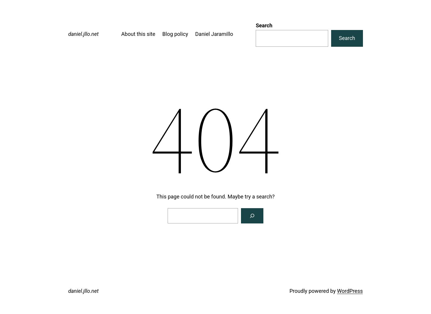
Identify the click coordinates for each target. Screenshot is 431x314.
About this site (138, 34)
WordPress (350, 291)
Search (264, 25)
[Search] (252, 215)
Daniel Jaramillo (214, 34)
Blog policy (175, 34)
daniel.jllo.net (83, 34)
